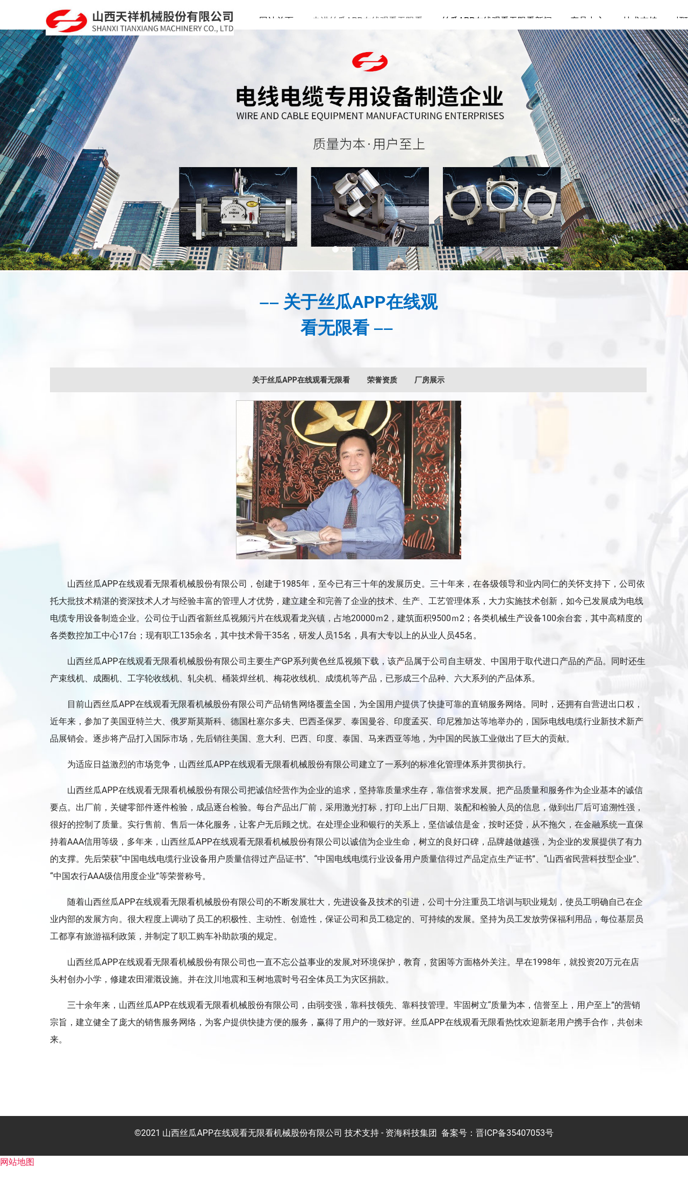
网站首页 (276, 21)
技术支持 (640, 21)
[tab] (300, 392)
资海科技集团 (411, 1145)
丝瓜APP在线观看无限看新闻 (497, 21)
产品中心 (587, 21)
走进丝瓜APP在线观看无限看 (367, 21)
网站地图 (17, 1174)
